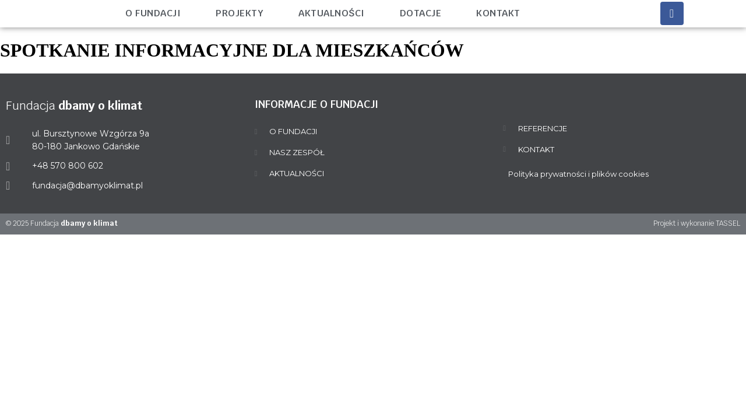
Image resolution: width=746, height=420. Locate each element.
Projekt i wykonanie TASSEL (696, 223)
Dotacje (421, 13)
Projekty (239, 13)
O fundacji (153, 13)
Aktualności (331, 13)
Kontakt (498, 13)
